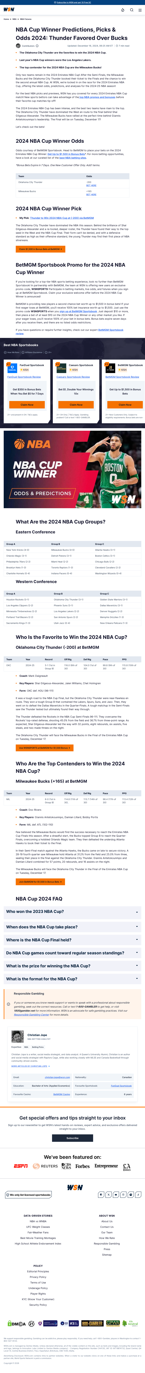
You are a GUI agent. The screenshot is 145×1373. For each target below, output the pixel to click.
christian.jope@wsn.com (57, 1077)
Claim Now (27, 404)
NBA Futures (26, 19)
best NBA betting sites (72, 157)
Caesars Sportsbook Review (73, 376)
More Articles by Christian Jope (30, 1066)
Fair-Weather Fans (38, 1232)
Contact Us (106, 1226)
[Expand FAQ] (137, 912)
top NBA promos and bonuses (97, 97)
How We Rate (107, 1238)
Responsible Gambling (107, 1243)
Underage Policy (38, 1288)
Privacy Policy (38, 1277)
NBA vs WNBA (38, 1221)
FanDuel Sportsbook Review (24, 376)
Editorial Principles (38, 1271)
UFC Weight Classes (38, 1226)
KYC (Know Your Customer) (38, 1299)
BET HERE (91, 185)
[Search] (132, 10)
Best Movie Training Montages (38, 1238)
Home (6, 19)
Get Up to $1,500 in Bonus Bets (66, 154)
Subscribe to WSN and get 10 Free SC (74, 2)
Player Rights (38, 1293)
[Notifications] (122, 9)
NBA (15, 19)
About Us (106, 1221)
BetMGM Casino (61, 1094)
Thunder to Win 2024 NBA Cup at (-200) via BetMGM (62, 217)
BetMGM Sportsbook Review (122, 376)
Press (107, 1249)
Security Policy (38, 1304)
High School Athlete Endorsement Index (38, 1243)
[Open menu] (139, 9)
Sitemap (107, 1254)
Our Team (107, 1232)
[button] (140, 10)
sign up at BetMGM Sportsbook (78, 311)
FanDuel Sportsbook (121, 1085)
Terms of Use (38, 1282)
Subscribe (72, 1138)
